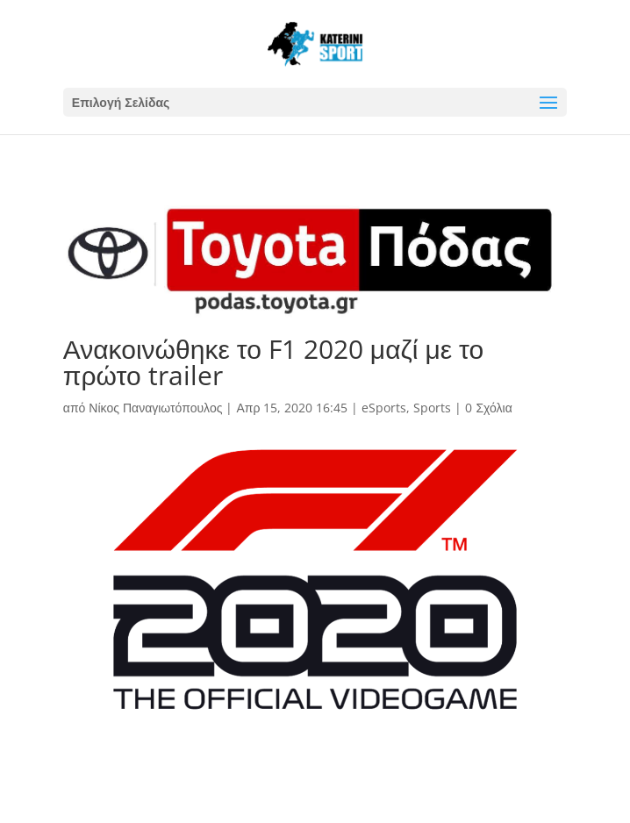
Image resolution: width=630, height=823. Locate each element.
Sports (432, 407)
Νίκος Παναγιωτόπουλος (155, 407)
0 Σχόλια (488, 407)
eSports (384, 407)
